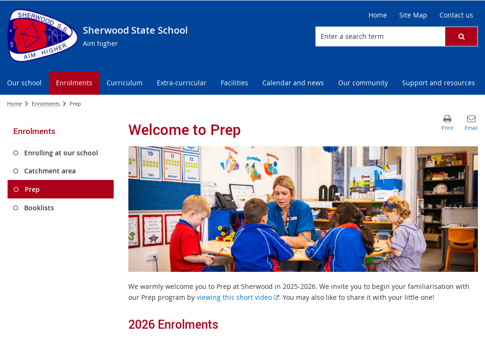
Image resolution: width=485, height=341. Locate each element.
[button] (461, 36)
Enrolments (46, 103)
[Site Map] (413, 15)
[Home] (378, 15)
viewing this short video (238, 297)
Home (14, 103)
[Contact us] (456, 15)
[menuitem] (24, 83)
